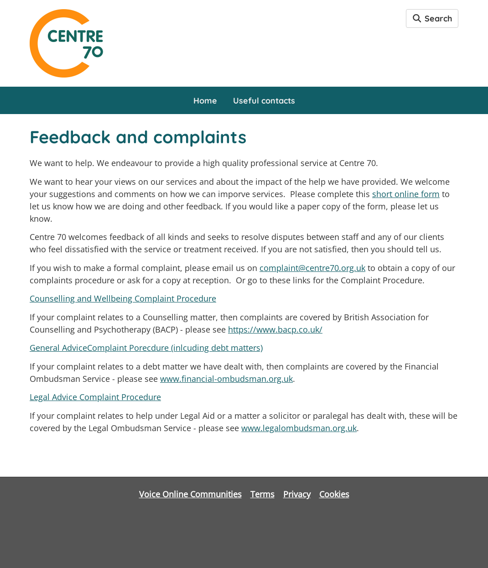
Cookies (334, 494)
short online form (406, 193)
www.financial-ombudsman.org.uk (226, 378)
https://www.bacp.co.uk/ (275, 329)
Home (205, 100)
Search (432, 18)
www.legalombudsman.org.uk (299, 427)
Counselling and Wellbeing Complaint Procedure (123, 298)
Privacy (297, 494)
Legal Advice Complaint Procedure (95, 396)
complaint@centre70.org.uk (312, 267)
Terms (262, 494)
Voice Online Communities (190, 494)
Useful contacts (264, 100)
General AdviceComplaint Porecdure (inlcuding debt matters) (146, 347)
